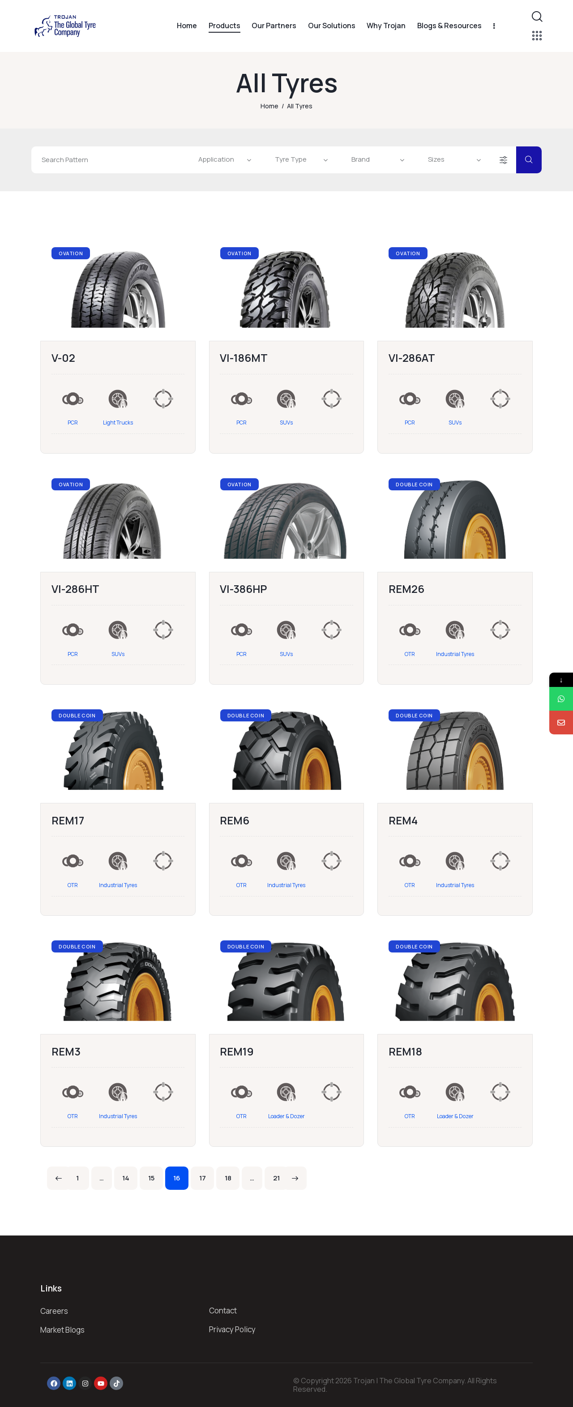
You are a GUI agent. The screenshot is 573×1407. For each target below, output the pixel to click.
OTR (410, 654)
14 (129, 1175)
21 (280, 1175)
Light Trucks (118, 422)
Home (269, 106)
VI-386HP (243, 588)
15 (155, 1175)
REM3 (66, 1051)
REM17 (67, 820)
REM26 (406, 588)
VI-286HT (75, 588)
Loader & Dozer (286, 1116)
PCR (73, 422)
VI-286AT (412, 357)
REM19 (237, 1051)
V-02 (63, 357)
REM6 (234, 820)
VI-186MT (244, 357)
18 (232, 1175)
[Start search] (529, 159)
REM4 (403, 820)
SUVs (286, 422)
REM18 (405, 1051)
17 (206, 1175)
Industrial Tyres (455, 654)
